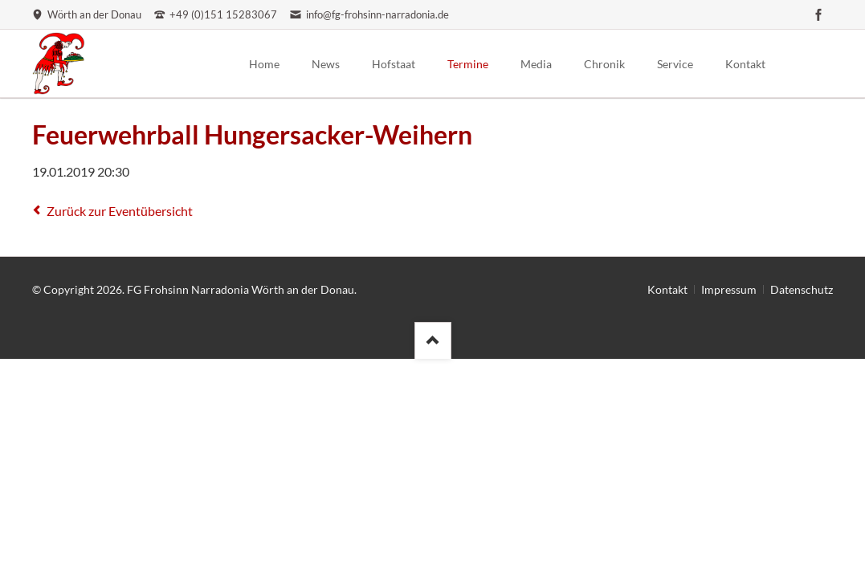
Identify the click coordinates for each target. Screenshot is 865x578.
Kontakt (667, 289)
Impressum (729, 289)
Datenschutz (801, 289)
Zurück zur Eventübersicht (120, 210)
